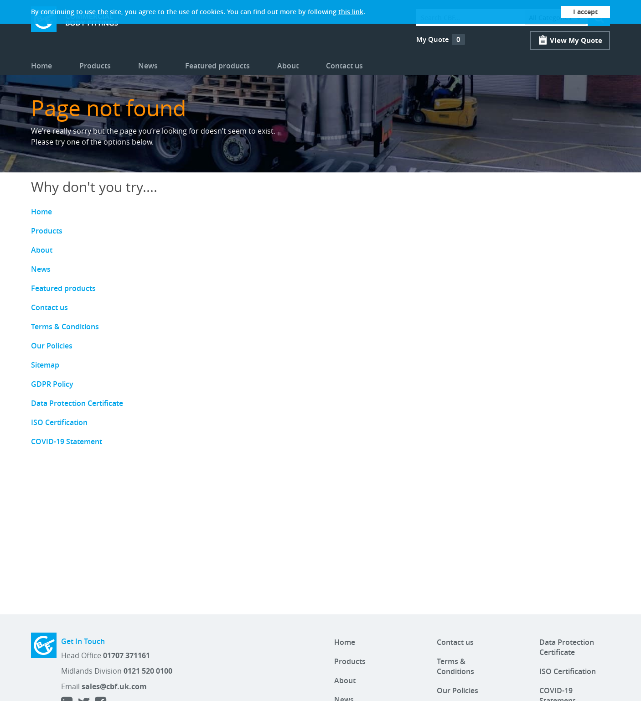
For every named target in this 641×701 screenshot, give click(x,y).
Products (95, 66)
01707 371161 (126, 655)
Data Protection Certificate (77, 403)
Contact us (344, 66)
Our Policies (51, 346)
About (288, 66)
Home (41, 66)
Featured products (217, 66)
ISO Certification (59, 422)
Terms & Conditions (65, 327)
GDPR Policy (52, 384)
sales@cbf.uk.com (114, 686)
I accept (585, 11)
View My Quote (576, 40)
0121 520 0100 (148, 671)
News (148, 66)
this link (350, 11)
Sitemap (45, 365)
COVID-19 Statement (66, 441)
